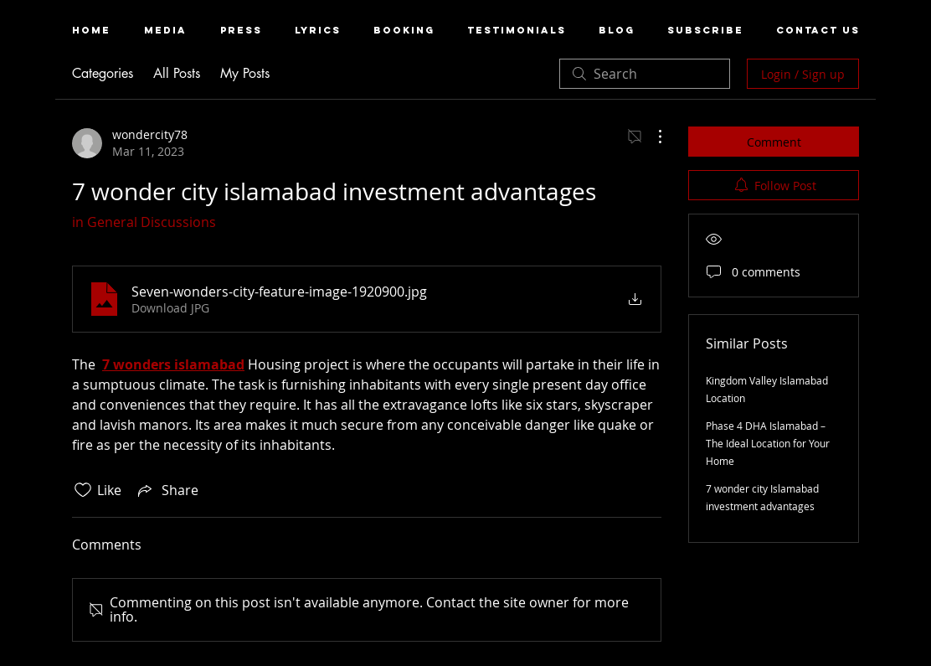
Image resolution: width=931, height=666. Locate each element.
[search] (644, 74)
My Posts (245, 73)
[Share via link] (166, 490)
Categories (102, 73)
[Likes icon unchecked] (83, 490)
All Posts (176, 73)
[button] (165, 31)
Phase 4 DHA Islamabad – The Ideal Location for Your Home (768, 443)
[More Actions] (651, 136)
